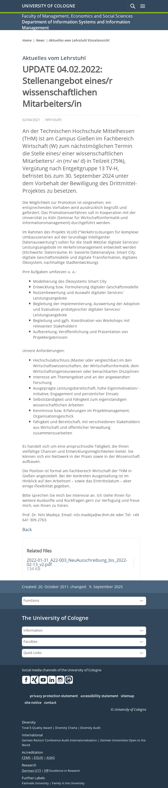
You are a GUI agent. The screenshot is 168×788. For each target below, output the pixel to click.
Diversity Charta (66, 728)
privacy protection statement (54, 696)
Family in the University (68, 783)
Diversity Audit (90, 728)
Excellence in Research (62, 771)
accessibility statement (99, 696)
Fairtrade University (36, 783)
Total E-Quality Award (37, 728)
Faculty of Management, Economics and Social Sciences (77, 16)
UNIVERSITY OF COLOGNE (48, 6)
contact (50, 703)
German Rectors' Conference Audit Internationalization (60, 740)
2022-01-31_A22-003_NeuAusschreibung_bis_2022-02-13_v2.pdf (77, 562)
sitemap (127, 696)
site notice (33, 703)
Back (27, 529)
